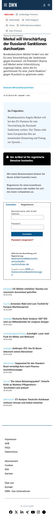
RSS (7, 469)
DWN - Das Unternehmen (17, 491)
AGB (27, 269)
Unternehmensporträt (14, 334)
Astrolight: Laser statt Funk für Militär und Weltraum (26, 335)
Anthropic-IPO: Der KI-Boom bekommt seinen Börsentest (22, 350)
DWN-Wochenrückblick (30, 25)
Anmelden (11, 204)
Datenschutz (11, 451)
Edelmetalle (14, 20)
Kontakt (9, 487)
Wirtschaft (9, 364)
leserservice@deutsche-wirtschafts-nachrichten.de (24, 261)
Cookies (9, 465)
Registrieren (27, 204)
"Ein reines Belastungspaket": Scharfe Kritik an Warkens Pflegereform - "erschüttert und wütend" (26, 384)
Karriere (9, 473)
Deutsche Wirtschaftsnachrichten (18, 87)
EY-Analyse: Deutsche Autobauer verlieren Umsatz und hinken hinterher (26, 401)
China (11, 25)
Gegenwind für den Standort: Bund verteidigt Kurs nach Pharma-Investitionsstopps (24, 366)
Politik (6, 304)
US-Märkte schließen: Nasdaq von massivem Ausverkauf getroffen (25, 290)
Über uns (9, 483)
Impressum (10, 439)
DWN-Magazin (31, 20)
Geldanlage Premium (28, 14)
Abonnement (11, 461)
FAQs (7, 447)
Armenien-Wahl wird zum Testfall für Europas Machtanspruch (25, 305)
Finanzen (7, 289)
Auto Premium (15, 31)
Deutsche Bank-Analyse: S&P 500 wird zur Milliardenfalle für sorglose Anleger (26, 320)
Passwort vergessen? (22, 240)
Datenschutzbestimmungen (26, 273)
